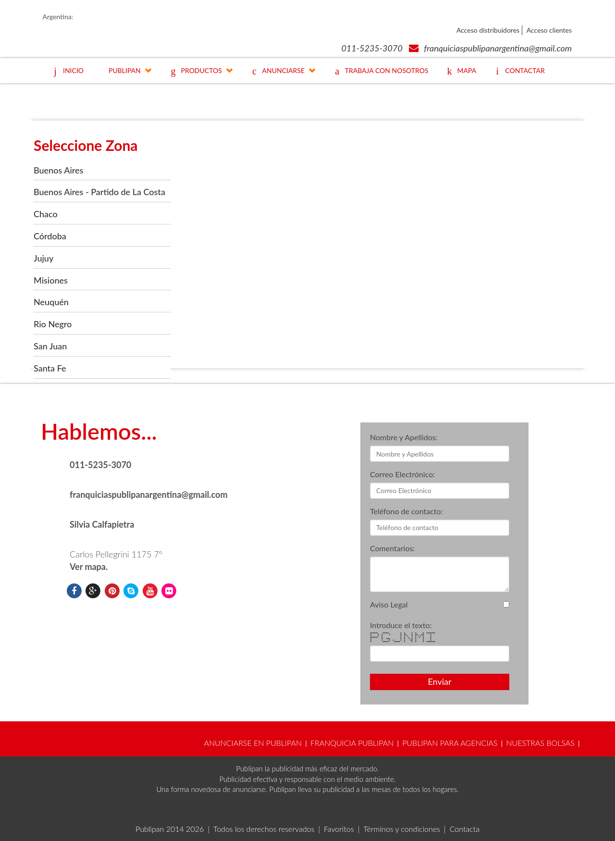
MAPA (460, 72)
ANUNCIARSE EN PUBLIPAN (253, 742)
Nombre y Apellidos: (404, 437)
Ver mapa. (89, 566)
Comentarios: (392, 548)
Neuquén (51, 302)
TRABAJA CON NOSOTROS (380, 72)
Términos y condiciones (401, 828)
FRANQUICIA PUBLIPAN (352, 742)
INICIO (66, 72)
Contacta (465, 828)
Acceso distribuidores (487, 30)
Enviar (439, 681)
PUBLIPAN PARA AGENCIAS (449, 742)
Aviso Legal (389, 604)
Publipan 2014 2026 (169, 828)
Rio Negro (53, 324)
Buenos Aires (58, 170)
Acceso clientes (549, 30)
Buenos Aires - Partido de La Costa (99, 191)
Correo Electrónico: (402, 474)
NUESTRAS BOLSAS (540, 742)
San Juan (50, 346)
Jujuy (43, 258)
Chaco (46, 214)
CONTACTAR (517, 72)
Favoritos (339, 828)
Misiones (51, 280)
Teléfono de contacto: (406, 511)
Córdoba (50, 236)
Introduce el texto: (401, 625)
